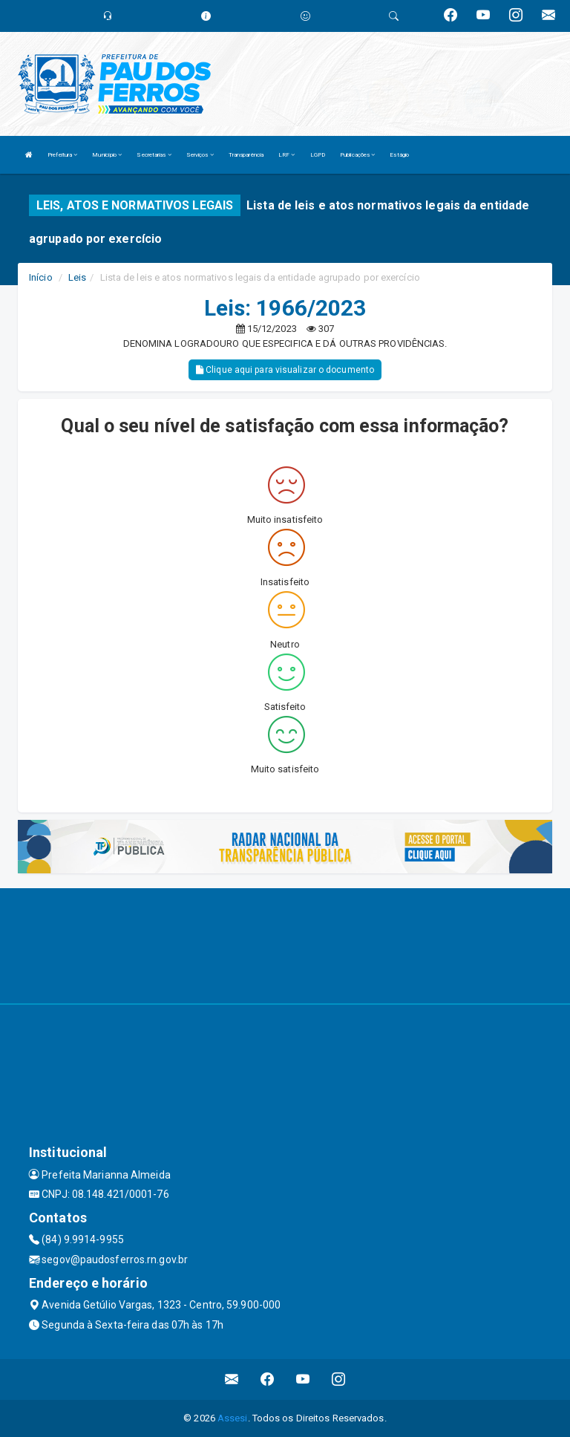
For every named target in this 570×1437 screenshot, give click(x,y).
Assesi (232, 1418)
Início (41, 277)
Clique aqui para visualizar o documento (285, 370)
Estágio (399, 154)
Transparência (246, 154)
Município (107, 154)
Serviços (200, 154)
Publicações (357, 154)
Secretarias (154, 154)
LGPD (317, 154)
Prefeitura (62, 154)
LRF (286, 154)
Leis (77, 277)
